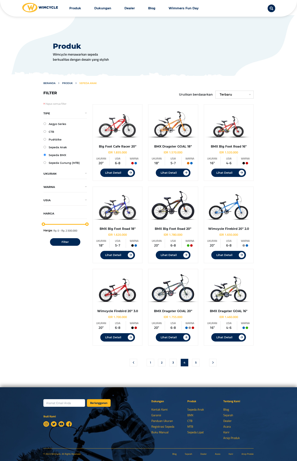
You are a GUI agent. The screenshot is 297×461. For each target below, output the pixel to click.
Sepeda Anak (55, 147)
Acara (227, 426)
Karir (226, 432)
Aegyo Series (55, 124)
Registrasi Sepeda (162, 426)
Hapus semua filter (54, 103)
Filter (65, 242)
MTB (190, 426)
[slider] (43, 224)
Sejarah (228, 415)
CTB (49, 131)
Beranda (49, 83)
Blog (151, 8)
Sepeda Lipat (195, 432)
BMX (190, 415)
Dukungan (102, 8)
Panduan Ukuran (162, 421)
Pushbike (53, 139)
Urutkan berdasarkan (196, 94)
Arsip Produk (231, 438)
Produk (75, 8)
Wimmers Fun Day (184, 8)
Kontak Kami (159, 409)
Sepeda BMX (55, 155)
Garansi (156, 415)
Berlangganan (98, 403)
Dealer (129, 8)
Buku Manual (160, 432)
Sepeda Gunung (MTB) (62, 162)
